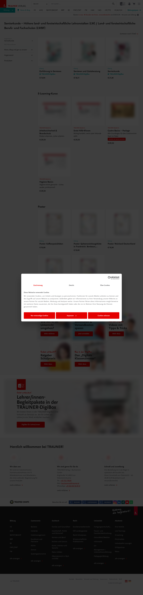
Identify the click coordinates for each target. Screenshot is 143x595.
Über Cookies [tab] (105, 285)
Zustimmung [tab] (38, 285)
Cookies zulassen (104, 316)
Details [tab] (71, 285)
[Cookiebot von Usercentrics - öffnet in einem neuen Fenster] (109, 278)
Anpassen (71, 316)
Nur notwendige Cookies (39, 316)
